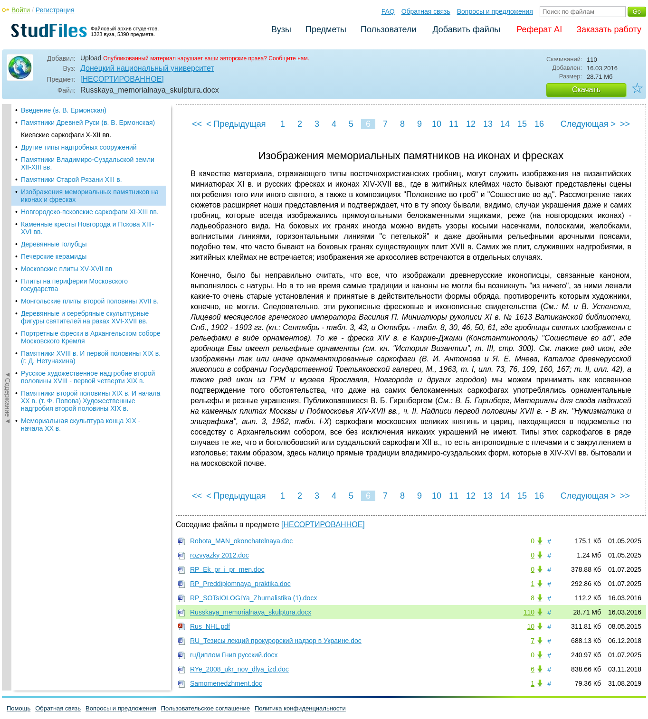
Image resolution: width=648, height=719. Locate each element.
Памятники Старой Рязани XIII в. (71, 179)
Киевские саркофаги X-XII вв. (66, 135)
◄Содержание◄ (7, 270)
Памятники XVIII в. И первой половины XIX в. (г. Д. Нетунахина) (91, 357)
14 (505, 124)
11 (453, 124)
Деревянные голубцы (54, 244)
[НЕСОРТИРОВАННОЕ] (122, 79)
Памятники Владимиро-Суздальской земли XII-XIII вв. (87, 163)
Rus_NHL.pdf (210, 626)
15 (522, 124)
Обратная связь (425, 11)
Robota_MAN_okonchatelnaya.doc (241, 541)
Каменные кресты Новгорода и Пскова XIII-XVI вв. (87, 228)
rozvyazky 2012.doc (219, 555)
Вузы (281, 29)
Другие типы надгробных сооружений (79, 147)
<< (197, 124)
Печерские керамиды (53, 256)
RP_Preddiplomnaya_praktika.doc (240, 583)
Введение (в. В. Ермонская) (63, 110)
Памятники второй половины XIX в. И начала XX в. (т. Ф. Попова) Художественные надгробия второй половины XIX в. (90, 400)
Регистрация (55, 10)
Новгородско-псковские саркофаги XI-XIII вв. (90, 212)
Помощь (18, 708)
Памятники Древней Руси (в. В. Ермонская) (88, 122)
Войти (20, 10)
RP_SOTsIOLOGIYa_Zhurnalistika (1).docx (253, 598)
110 (529, 612)
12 (471, 124)
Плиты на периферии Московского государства (74, 285)
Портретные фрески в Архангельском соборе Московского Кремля (91, 337)
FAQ (388, 11)
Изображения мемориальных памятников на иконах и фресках (90, 195)
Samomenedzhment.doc (226, 683)
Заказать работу (608, 29)
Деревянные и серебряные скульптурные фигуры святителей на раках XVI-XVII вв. (85, 317)
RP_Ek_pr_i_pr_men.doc (227, 569)
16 (539, 124)
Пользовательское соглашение (205, 708)
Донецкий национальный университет (147, 68)
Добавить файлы (466, 29)
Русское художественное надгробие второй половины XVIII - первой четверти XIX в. (88, 377)
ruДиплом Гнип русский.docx (233, 655)
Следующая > (588, 124)
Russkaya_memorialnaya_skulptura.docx (250, 612)
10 (436, 124)
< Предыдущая (236, 124)
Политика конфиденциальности (300, 708)
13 (488, 124)
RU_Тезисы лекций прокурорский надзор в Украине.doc (276, 640)
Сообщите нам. (288, 58)
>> (625, 124)
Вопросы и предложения (495, 11)
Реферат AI (539, 29)
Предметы (325, 29)
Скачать (586, 89)
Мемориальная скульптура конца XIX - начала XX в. (80, 424)
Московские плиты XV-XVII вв (66, 269)
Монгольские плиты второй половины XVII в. (90, 301)
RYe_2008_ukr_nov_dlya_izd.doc (239, 669)
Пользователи (388, 29)
